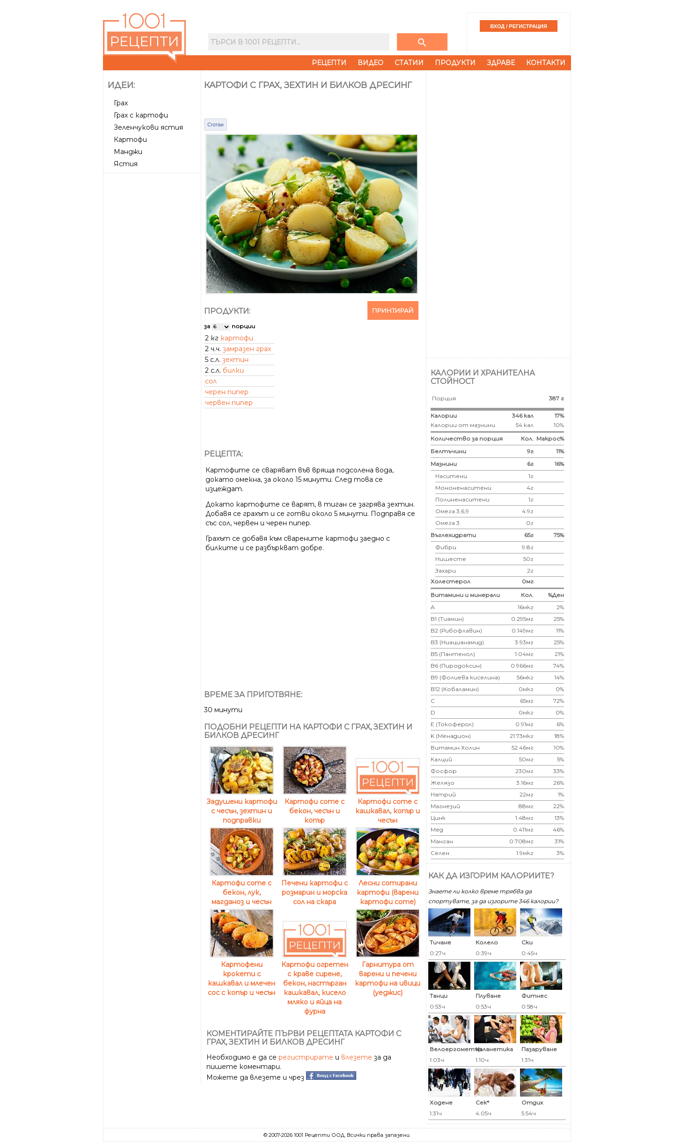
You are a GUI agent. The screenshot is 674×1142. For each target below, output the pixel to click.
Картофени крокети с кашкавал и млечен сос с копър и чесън (241, 974)
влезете (356, 1057)
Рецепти (329, 63)
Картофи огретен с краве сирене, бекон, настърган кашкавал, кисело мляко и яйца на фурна (314, 983)
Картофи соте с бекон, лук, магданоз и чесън (242, 887)
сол (211, 381)
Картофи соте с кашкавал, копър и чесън (387, 806)
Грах (121, 103)
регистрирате (305, 1057)
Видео (370, 63)
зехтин (235, 359)
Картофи (130, 139)
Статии (409, 63)
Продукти (455, 63)
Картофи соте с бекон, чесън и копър (315, 806)
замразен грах (247, 349)
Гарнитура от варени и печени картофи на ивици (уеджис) (387, 974)
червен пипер (229, 402)
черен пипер (227, 392)
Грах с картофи (141, 115)
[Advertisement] (153, 317)
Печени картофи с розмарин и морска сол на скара (314, 887)
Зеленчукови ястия (148, 127)
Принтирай (393, 310)
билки (233, 370)
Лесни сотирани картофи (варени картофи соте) (388, 887)
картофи (236, 338)
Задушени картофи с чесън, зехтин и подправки (241, 806)
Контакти (545, 63)
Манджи (128, 151)
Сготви (215, 124)
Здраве (501, 63)
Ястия (126, 164)
